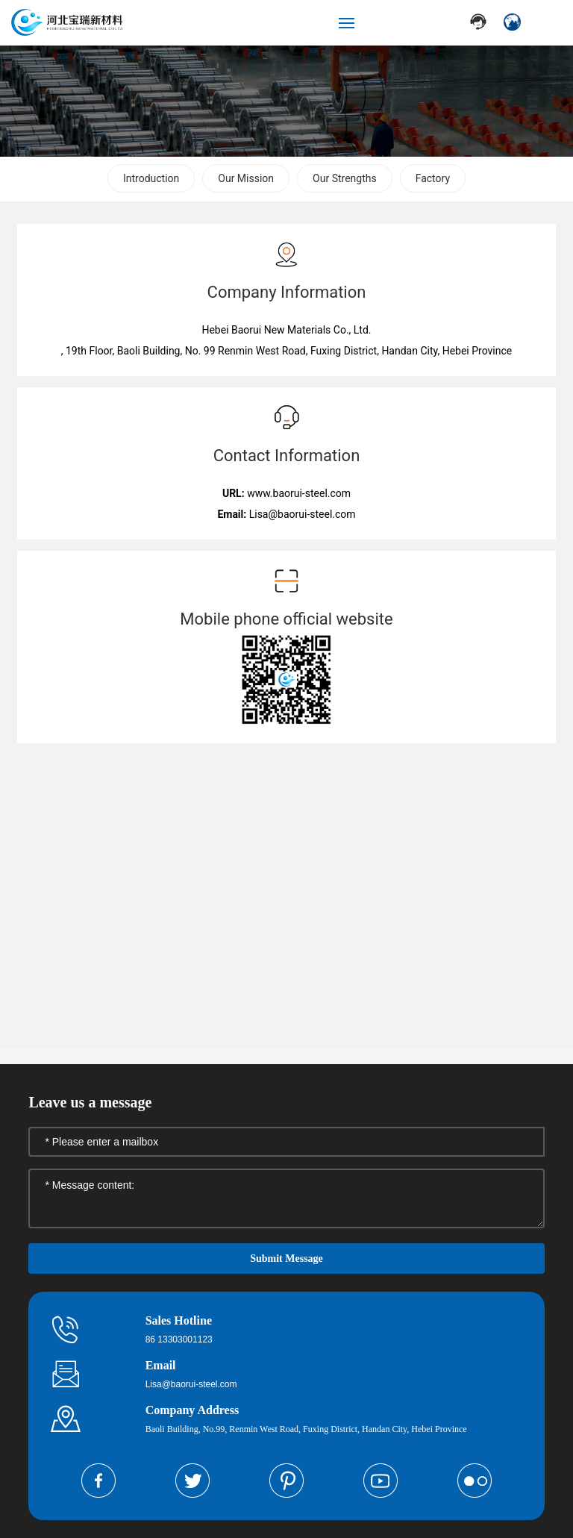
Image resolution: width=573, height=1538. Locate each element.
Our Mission (246, 178)
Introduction (151, 178)
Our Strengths (345, 178)
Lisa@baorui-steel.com (302, 514)
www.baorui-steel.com (299, 493)
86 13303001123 (179, 1339)
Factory (433, 178)
